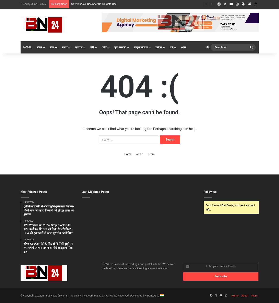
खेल (52, 47)
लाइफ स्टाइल (141, 47)
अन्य (183, 47)
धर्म (171, 47)
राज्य (64, 47)
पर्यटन (158, 47)
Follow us (210, 192)
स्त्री (92, 47)
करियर (78, 47)
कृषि (104, 47)
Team (151, 154)
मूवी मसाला (120, 47)
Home (27, 47)
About (139, 154)
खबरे (39, 47)
